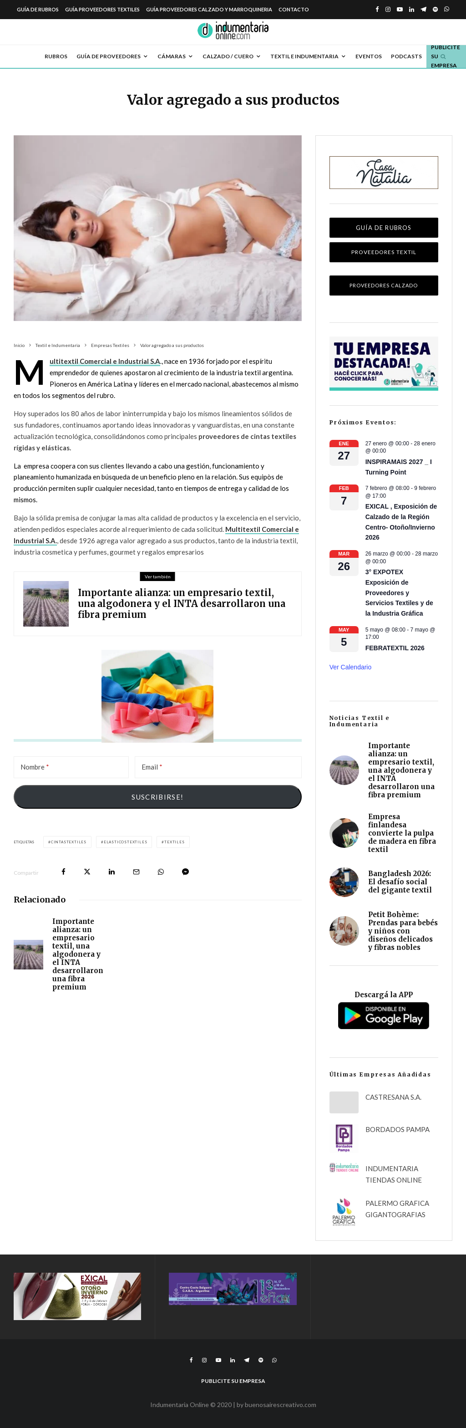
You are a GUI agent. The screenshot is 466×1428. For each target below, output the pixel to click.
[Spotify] (435, 9)
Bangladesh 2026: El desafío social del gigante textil (400, 883)
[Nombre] (71, 767)
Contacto (294, 9)
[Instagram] (388, 9)
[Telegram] (423, 9)
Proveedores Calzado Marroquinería (384, 289)
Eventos (368, 56)
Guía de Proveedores (108, 56)
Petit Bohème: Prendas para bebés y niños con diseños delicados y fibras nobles (403, 935)
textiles (174, 842)
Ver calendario (350, 667)
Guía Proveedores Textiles (102, 9)
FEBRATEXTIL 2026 (395, 648)
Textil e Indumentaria (304, 56)
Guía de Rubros (38, 9)
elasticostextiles (125, 842)
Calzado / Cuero (228, 56)
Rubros (56, 56)
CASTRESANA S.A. (393, 1097)
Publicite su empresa (445, 56)
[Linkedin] (411, 9)
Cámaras (171, 56)
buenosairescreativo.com (280, 1404)
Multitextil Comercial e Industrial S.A (105, 361)
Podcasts (406, 56)
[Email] (218, 767)
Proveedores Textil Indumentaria (383, 255)
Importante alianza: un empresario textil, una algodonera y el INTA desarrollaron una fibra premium (181, 603)
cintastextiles (68, 842)
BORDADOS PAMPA (397, 1129)
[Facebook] (377, 9)
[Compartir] (63, 871)
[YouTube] (400, 9)
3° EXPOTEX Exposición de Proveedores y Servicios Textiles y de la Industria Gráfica (399, 592)
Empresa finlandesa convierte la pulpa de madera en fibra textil (402, 833)
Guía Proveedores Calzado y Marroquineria (209, 9)
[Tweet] (87, 871)
